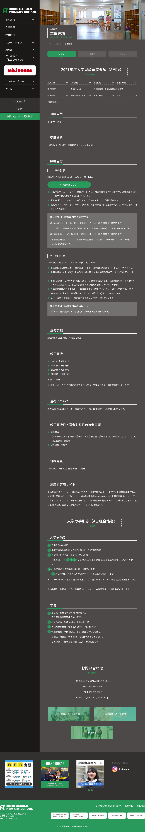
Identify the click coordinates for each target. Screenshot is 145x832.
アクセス (20, 108)
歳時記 (9, 49)
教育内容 (10, 34)
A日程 (61, 54)
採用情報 (129, 806)
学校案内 (10, 19)
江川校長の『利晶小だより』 (14, 57)
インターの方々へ (14, 81)
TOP (49, 44)
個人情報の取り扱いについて (108, 806)
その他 (9, 88)
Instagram (121, 769)
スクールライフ (13, 42)
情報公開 (141, 806)
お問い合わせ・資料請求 (20, 116)
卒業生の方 (20, 101)
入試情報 (10, 27)
